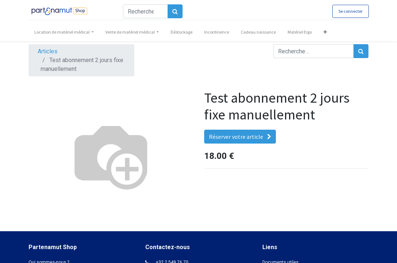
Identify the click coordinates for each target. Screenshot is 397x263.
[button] (325, 32)
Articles (47, 51)
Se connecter (350, 11)
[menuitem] (181, 32)
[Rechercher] (175, 11)
